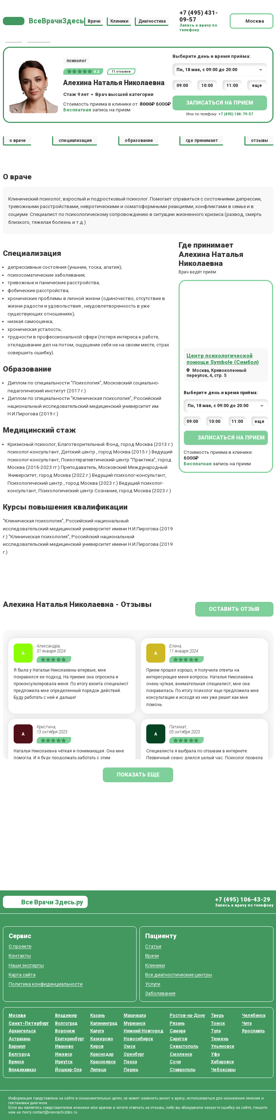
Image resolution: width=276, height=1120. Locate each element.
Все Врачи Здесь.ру (51, 902)
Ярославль (253, 1030)
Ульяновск (222, 1046)
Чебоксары (223, 1069)
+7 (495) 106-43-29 (242, 899)
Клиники (119, 20)
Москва (17, 1015)
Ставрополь (183, 1069)
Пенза (130, 1061)
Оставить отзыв (234, 609)
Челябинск (254, 1015)
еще (257, 85)
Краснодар (102, 1054)
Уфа (215, 1054)
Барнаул (17, 1046)
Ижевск (63, 1054)
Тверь (217, 1015)
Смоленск (181, 1054)
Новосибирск (138, 1038)
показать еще (138, 774)
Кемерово (101, 1038)
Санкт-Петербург (29, 1023)
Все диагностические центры (178, 974)
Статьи (153, 946)
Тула (216, 1030)
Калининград (104, 1023)
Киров (97, 1046)
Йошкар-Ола (68, 1069)
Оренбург (134, 1054)
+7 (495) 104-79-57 (235, 114)
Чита (247, 1023)
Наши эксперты (26, 965)
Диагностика (152, 20)
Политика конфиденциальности (46, 984)
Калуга (97, 1030)
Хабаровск (222, 1061)
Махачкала (135, 1015)
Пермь (131, 1069)
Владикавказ (22, 1069)
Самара (177, 1030)
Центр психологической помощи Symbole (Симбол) (223, 358)
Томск (218, 1023)
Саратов (178, 1038)
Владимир (66, 1015)
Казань (97, 1015)
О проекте (20, 946)
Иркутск (64, 1061)
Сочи (175, 1061)
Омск (129, 1046)
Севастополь (184, 1046)
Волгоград (66, 1023)
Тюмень (220, 1038)
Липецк (98, 1069)
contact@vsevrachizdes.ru (55, 1112)
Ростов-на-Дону (187, 1015)
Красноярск (103, 1061)
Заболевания (160, 993)
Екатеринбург (69, 1038)
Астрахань (20, 1038)
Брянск (16, 1061)
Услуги (152, 984)
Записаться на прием (219, 103)
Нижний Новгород (144, 1030)
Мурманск (135, 1023)
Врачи (94, 20)
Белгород (19, 1054)
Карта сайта (22, 974)
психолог (76, 60)
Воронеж (65, 1030)
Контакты (20, 955)
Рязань (177, 1023)
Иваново (64, 1046)
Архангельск (22, 1030)
